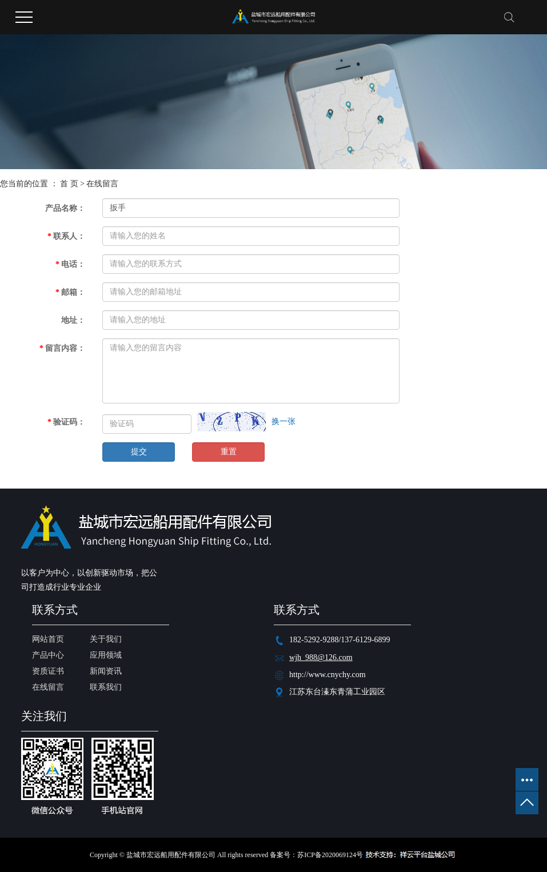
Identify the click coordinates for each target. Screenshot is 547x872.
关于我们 (106, 639)
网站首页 (48, 639)
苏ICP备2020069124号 (330, 855)
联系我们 (106, 687)
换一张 (283, 421)
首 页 (69, 183)
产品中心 (48, 655)
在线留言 (48, 687)
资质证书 (48, 671)
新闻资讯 (106, 671)
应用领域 (106, 655)
